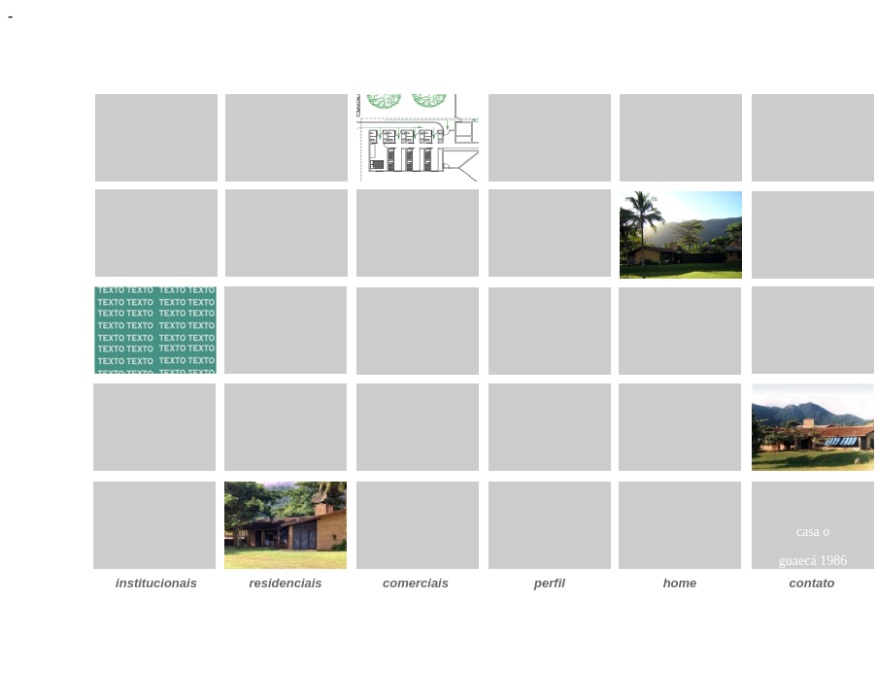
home (680, 583)
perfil (549, 583)
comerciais (416, 583)
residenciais (285, 583)
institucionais (156, 583)
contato (812, 583)
